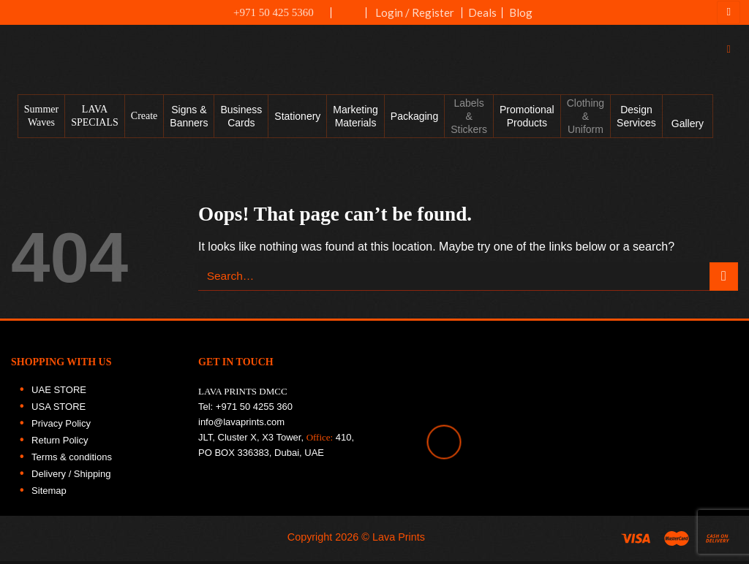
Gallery (687, 130)
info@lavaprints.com (241, 428)
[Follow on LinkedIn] (730, 218)
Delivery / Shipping (70, 480)
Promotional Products (527, 122)
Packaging (414, 123)
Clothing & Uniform (585, 123)
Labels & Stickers (469, 123)
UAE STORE (58, 396)
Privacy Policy (61, 429)
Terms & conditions (71, 463)
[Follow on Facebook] (730, 123)
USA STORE (58, 413)
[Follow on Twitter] (730, 186)
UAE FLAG (349, 19)
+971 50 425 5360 (265, 12)
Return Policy (59, 446)
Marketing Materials (355, 122)
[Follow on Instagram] (730, 155)
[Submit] (724, 283)
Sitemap (49, 497)
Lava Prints (398, 543)
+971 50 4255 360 (254, 413)
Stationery (297, 123)
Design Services (636, 122)
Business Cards (241, 122)
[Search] (732, 52)
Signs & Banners (189, 122)
